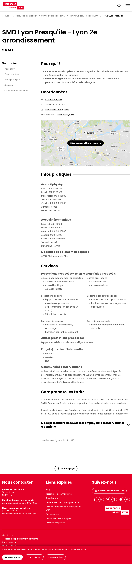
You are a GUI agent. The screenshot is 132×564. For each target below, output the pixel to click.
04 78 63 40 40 (9, 510)
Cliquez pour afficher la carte (85, 143)
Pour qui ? (9, 68)
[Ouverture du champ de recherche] (119, 6)
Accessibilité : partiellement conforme (20, 538)
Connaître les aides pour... (53, 15)
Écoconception (9, 542)
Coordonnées (11, 74)
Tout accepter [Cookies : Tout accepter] (12, 557)
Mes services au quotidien (25, 15)
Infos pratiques (12, 79)
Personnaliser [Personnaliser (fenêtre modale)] (55, 557)
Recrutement (52, 498)
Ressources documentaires (59, 494)
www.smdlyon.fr (65, 114)
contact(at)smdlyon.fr (57, 109)
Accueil (5, 15)
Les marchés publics (55, 522)
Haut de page (66, 468)
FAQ (48, 489)
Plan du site (7, 535)
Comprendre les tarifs (16, 90)
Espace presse (52, 514)
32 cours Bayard (53, 99)
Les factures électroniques (58, 518)
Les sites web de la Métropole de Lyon (63, 502)
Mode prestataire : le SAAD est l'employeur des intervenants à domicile (82, 425)
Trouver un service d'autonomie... (85, 15)
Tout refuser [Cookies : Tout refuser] (34, 557)
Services (8, 85)
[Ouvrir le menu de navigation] (128, 6)
